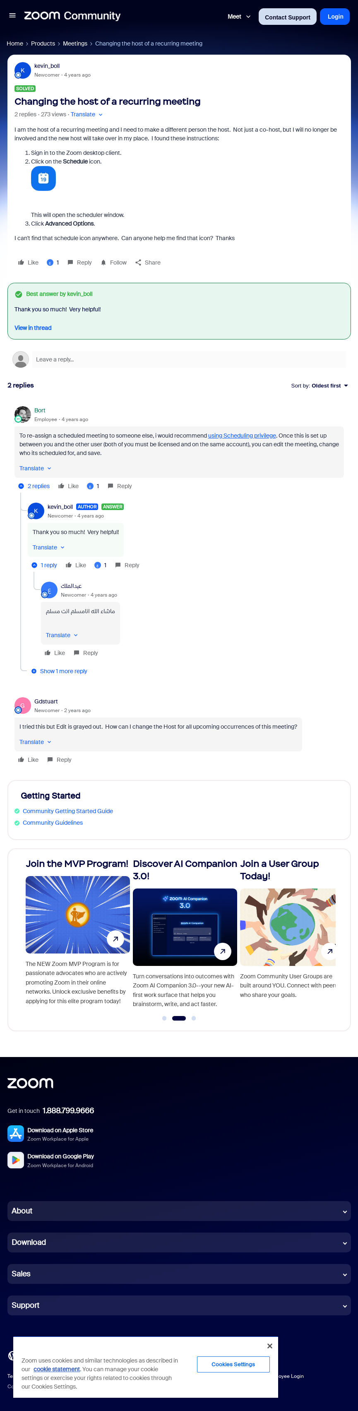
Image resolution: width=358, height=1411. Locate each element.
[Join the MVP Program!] (78, 936)
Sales (21, 1274)
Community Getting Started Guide (68, 811)
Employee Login (285, 1376)
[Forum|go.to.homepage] (72, 17)
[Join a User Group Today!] (292, 936)
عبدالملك (71, 586)
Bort (40, 410)
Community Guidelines (53, 822)
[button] (12, 16)
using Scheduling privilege (242, 435)
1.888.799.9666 (68, 1111)
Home (15, 43)
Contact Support (287, 17)
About (22, 1211)
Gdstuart (46, 701)
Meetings (75, 43)
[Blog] (12, 1355)
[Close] (269, 1346)
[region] (145, 1367)
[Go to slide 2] (179, 1018)
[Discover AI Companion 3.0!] (185, 936)
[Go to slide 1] (164, 1018)
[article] (179, 449)
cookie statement (57, 1369)
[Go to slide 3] (193, 1018)
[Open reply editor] (179, 359)
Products (43, 43)
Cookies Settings (233, 1364)
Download (29, 1242)
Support (25, 1305)
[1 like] (53, 262)
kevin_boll (47, 66)
